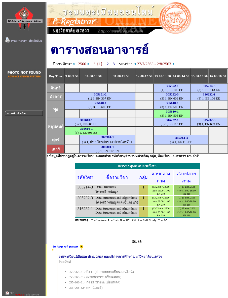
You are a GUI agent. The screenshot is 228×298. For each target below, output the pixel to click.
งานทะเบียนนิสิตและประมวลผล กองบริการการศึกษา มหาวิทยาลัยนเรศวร (110, 257)
